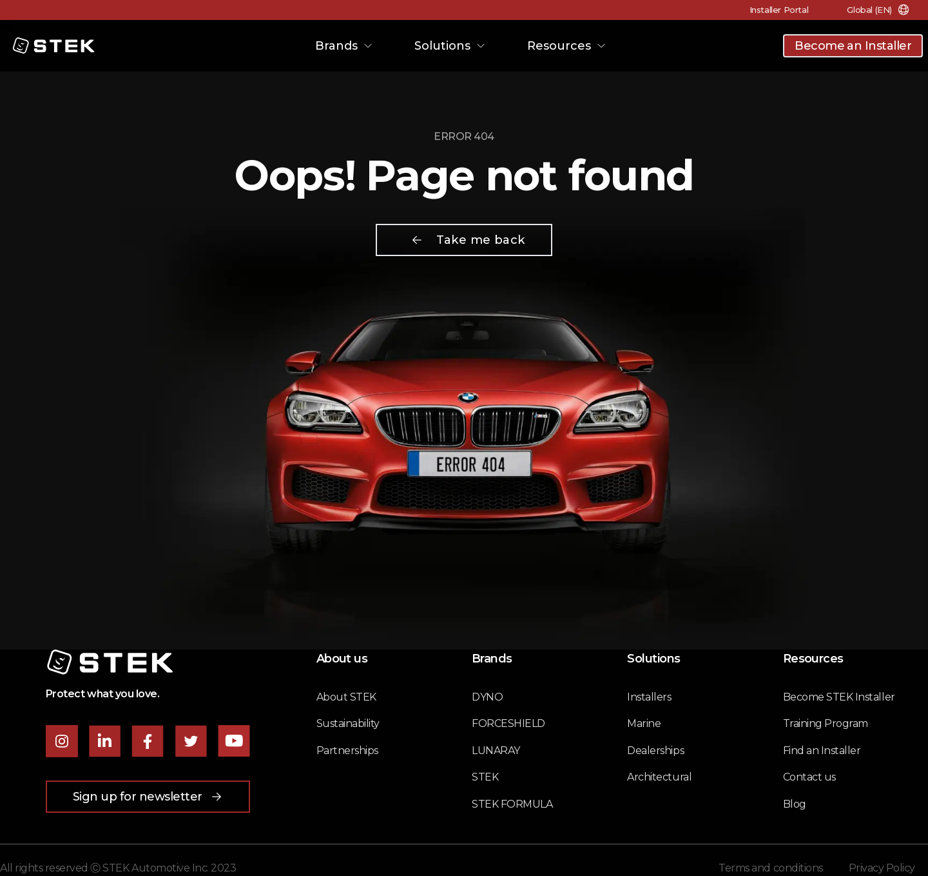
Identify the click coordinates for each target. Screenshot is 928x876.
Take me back (468, 240)
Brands (344, 46)
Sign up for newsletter (148, 797)
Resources (566, 46)
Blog (794, 804)
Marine (644, 723)
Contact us (809, 777)
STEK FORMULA (512, 804)
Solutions (450, 46)
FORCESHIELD (508, 723)
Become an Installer (853, 46)
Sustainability (348, 723)
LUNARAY (496, 750)
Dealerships (655, 750)
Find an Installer (822, 750)
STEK (485, 777)
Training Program (825, 723)
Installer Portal (779, 10)
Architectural (659, 777)
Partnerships (347, 750)
